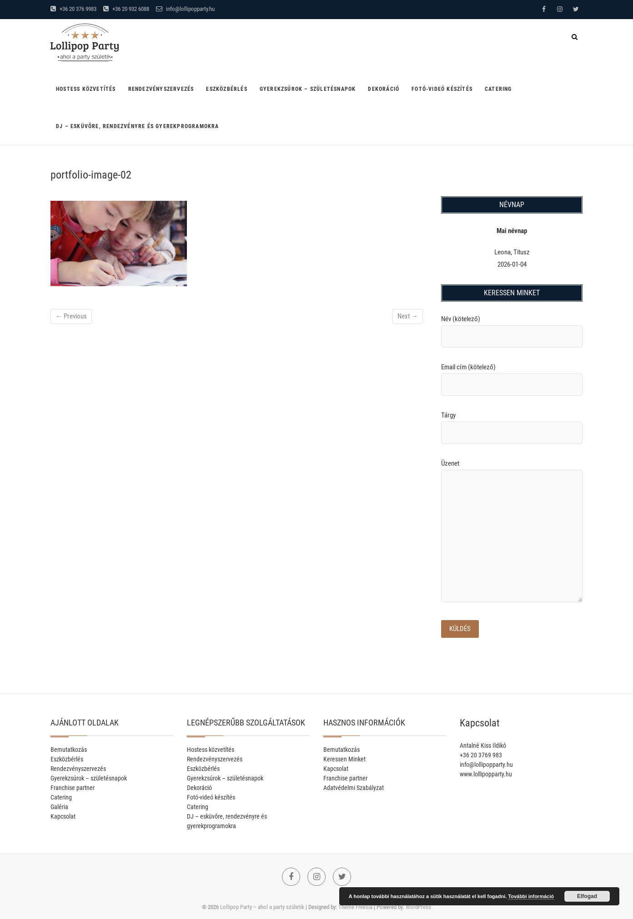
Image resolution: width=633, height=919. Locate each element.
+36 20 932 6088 (126, 8)
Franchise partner (72, 787)
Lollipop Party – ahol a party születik (262, 907)
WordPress (418, 907)
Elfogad (587, 896)
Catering (498, 89)
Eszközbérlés (226, 89)
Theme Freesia (355, 907)
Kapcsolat (62, 816)
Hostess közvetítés (86, 89)
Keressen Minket (344, 759)
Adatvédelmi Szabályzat (353, 787)
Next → (407, 316)
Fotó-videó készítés (442, 89)
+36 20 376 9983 (73, 8)
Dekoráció (383, 89)
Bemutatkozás (68, 749)
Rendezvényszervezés (161, 89)
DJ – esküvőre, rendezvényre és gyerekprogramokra (137, 126)
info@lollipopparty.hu (185, 8)
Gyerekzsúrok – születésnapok (308, 89)
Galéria (59, 806)
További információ (531, 896)
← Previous (71, 316)
